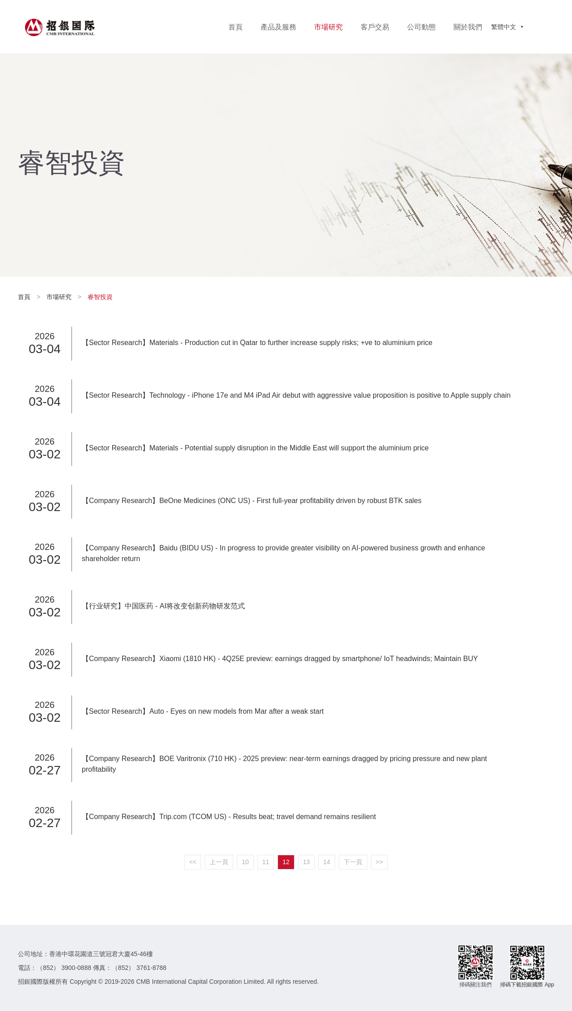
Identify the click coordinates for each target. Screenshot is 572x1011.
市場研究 (328, 27)
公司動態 (421, 27)
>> (379, 861)
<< (192, 861)
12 (286, 861)
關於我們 (468, 27)
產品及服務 (278, 27)
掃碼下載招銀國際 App (527, 985)
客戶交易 (375, 27)
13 (306, 861)
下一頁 (353, 861)
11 (265, 861)
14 (326, 861)
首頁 (235, 27)
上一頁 (219, 861)
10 (245, 861)
